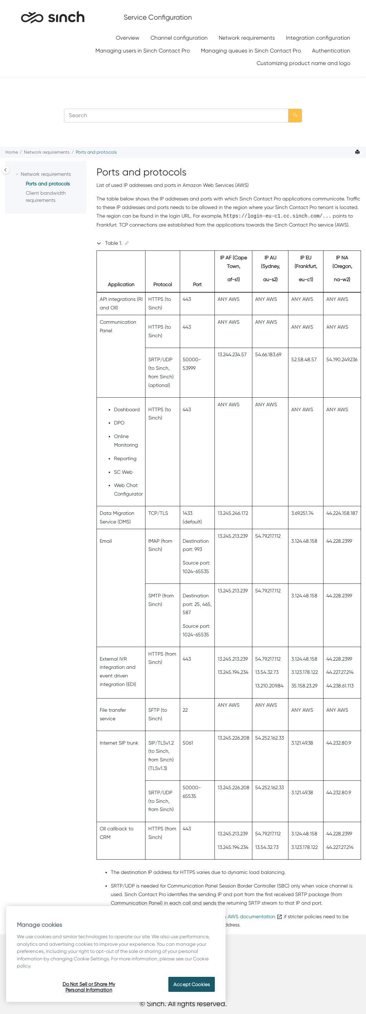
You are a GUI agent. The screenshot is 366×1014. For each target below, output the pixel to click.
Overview (127, 37)
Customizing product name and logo (303, 63)
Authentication (331, 50)
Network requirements (247, 37)
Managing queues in (251, 50)
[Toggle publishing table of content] (5, 170)
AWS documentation (251, 916)
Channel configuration (179, 37)
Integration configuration (318, 37)
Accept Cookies (191, 984)
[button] (18, 174)
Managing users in (142, 50)
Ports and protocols (96, 152)
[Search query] (183, 116)
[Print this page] (358, 152)
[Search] (295, 116)
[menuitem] (127, 38)
